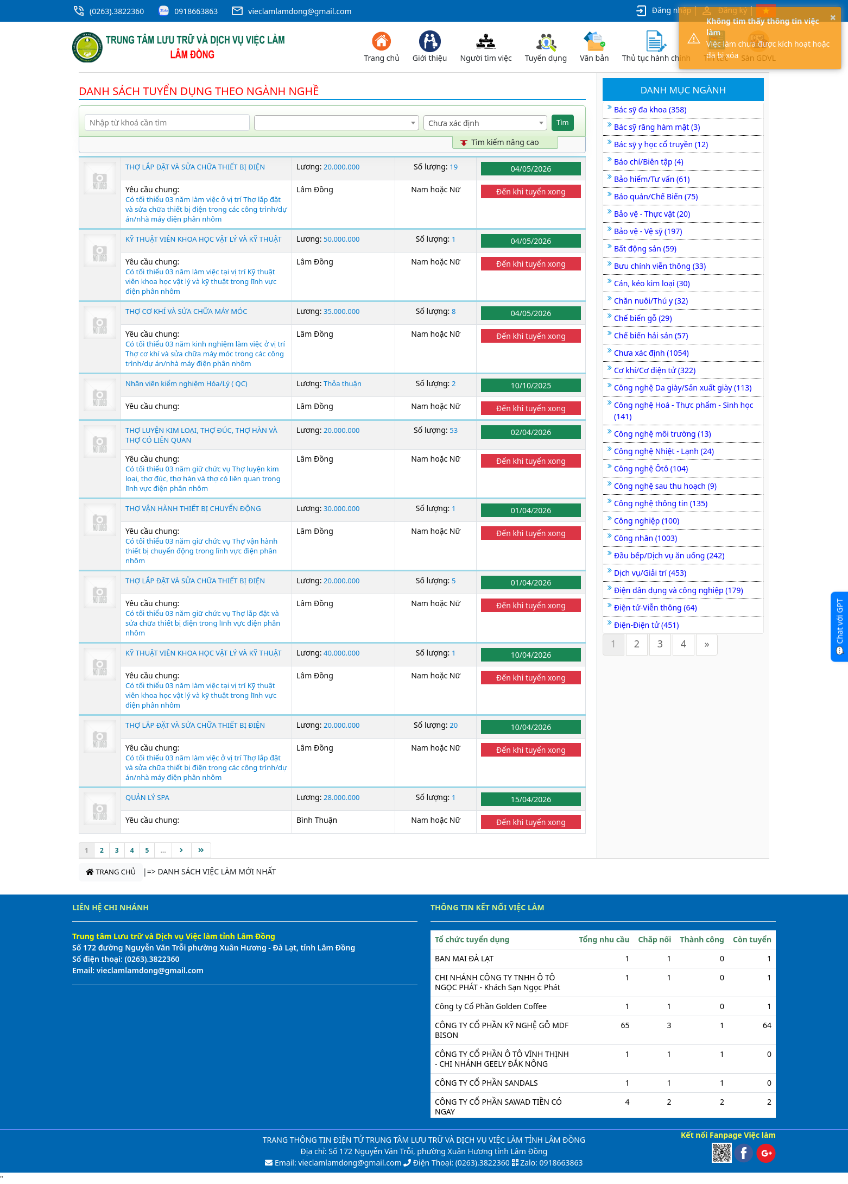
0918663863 (196, 11)
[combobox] (336, 122)
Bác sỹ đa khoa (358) (650, 109)
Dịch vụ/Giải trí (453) (650, 573)
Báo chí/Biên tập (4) (649, 161)
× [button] (833, 17)
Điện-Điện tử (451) (646, 625)
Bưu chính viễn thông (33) (660, 266)
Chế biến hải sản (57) (651, 335)
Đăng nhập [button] (663, 10)
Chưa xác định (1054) (651, 353)
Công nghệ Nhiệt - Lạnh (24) (664, 451)
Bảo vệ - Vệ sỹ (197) (648, 231)
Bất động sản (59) (645, 248)
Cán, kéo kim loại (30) (652, 283)
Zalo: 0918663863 (551, 1162)
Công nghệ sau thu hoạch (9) (665, 486)
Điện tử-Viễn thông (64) (655, 607)
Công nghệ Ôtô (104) (651, 468)
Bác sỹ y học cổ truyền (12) (661, 144)
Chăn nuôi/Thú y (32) (651, 300)
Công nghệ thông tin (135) (660, 503)
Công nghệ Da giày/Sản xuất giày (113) (683, 387)
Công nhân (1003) (645, 538)
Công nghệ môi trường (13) (662, 434)
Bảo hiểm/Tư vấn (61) (651, 179)
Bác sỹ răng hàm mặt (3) (657, 127)
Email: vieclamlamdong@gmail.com (337, 1162)
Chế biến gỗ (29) (643, 318)
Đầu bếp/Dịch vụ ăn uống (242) (669, 555)
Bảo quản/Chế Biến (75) (656, 196)
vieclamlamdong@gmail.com (299, 11)
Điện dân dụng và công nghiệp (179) (678, 590)
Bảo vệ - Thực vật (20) (652, 214)
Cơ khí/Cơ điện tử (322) (654, 370)
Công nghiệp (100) (646, 520)
